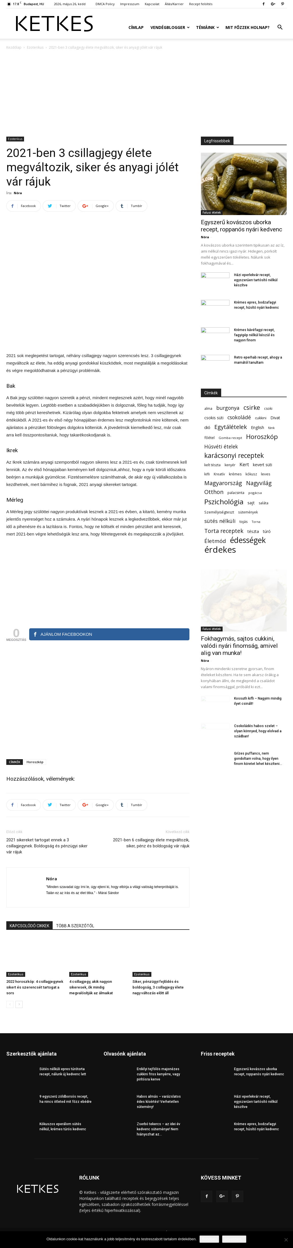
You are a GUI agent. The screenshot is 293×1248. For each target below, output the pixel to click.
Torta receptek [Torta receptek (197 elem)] (223, 531)
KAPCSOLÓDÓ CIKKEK (29, 926)
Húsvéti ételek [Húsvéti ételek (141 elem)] (221, 447)
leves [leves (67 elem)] (265, 474)
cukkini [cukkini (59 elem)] (260, 418)
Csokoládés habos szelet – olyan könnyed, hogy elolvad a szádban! (258, 731)
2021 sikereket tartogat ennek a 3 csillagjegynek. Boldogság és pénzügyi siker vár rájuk (47, 846)
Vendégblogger (170, 27)
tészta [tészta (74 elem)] (253, 531)
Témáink (207, 27)
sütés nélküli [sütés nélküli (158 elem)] (219, 521)
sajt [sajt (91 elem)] (251, 502)
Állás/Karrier (174, 4)
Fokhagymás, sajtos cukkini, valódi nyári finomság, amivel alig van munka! (239, 645)
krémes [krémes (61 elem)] (235, 474)
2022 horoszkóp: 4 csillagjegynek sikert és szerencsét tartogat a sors (34, 987)
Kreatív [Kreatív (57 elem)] (219, 474)
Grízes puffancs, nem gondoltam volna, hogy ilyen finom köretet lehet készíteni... (258, 758)
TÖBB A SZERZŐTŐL (75, 926)
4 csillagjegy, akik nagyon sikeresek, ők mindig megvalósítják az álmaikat (91, 987)
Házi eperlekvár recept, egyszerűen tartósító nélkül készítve (256, 280)
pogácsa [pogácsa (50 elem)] (255, 493)
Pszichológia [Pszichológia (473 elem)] (223, 502)
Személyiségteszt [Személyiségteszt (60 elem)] (219, 512)
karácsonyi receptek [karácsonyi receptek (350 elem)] (234, 455)
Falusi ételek (212, 212)
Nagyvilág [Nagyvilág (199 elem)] (259, 483)
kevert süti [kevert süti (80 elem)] (262, 464)
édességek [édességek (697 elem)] (248, 540)
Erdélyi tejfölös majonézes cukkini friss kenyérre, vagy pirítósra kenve (158, 1074)
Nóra (18, 193)
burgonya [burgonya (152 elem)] (227, 408)
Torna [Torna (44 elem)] (256, 522)
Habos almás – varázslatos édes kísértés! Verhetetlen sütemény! (159, 1102)
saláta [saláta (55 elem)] (263, 503)
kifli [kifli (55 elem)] (207, 474)
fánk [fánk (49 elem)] (271, 428)
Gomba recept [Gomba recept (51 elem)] (230, 438)
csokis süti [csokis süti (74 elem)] (213, 417)
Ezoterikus (35, 47)
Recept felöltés (200, 4)
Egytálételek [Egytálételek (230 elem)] (230, 427)
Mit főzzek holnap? (247, 27)
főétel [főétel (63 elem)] (209, 437)
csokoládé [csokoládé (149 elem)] (239, 417)
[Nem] (286, 1240)
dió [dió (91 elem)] (207, 427)
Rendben (209, 1239)
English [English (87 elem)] (257, 427)
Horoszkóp (35, 762)
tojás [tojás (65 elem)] (243, 521)
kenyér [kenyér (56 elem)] (230, 464)
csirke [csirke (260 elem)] (251, 408)
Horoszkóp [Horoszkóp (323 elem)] (262, 437)
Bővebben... (234, 1239)
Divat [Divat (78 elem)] (275, 417)
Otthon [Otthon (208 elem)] (213, 492)
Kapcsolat (152, 4)
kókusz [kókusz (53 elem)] (251, 474)
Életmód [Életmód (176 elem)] (215, 541)
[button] (280, 28)
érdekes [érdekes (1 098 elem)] (220, 550)
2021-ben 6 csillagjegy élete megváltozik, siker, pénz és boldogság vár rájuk (151, 843)
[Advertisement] (146, 94)
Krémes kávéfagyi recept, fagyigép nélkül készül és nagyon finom (254, 335)
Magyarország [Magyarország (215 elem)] (223, 483)
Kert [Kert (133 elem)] (244, 464)
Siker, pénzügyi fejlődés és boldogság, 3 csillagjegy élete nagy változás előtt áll (158, 987)
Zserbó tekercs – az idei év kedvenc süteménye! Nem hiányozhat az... (158, 1129)
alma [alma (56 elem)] (208, 408)
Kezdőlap (13, 47)
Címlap (136, 27)
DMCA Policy (105, 4)
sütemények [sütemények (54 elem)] (248, 512)
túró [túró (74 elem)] (267, 531)
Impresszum (129, 4)
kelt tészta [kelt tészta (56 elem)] (212, 464)
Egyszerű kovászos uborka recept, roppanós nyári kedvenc (241, 226)
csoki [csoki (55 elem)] (268, 408)
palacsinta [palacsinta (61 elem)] (235, 492)
